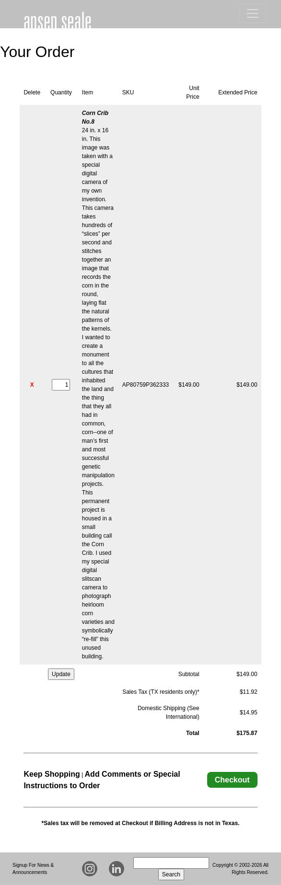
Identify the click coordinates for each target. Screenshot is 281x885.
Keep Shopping (51, 774)
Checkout (232, 780)
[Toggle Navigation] (252, 13)
